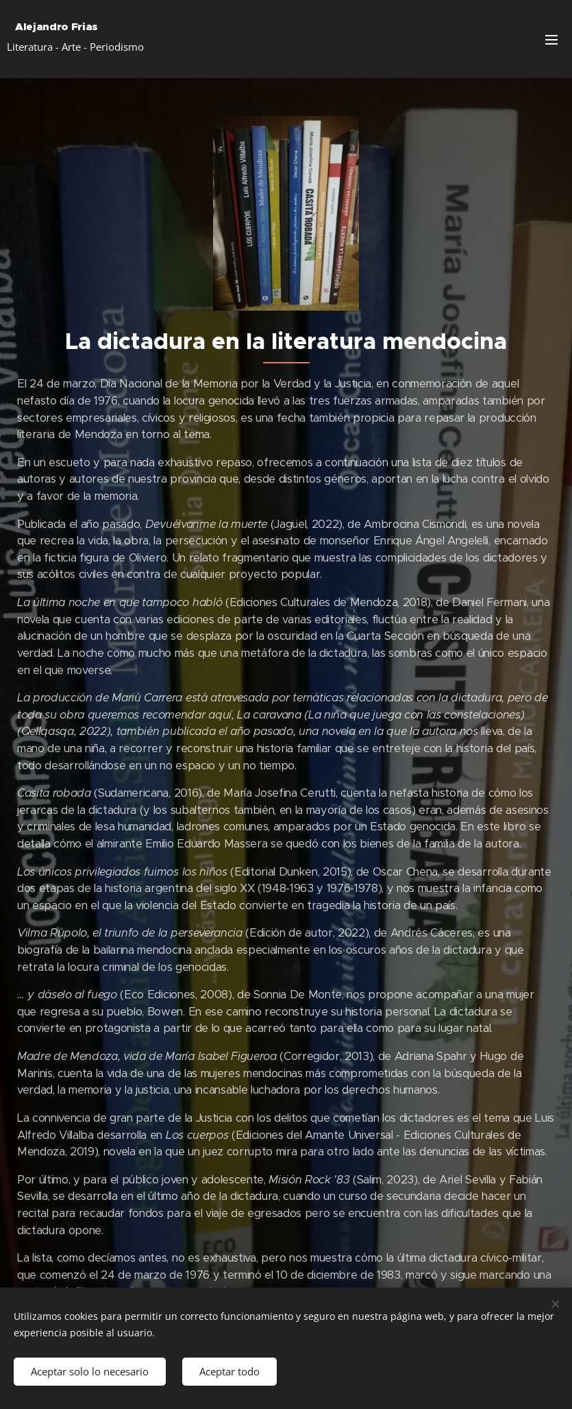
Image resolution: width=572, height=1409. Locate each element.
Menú (551, 39)
